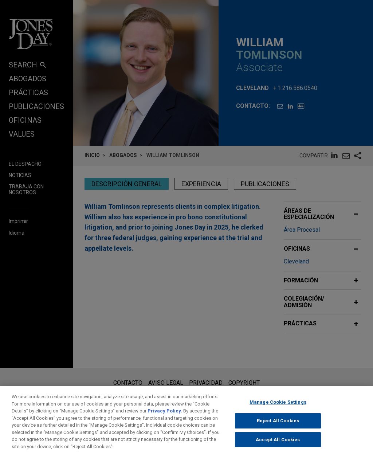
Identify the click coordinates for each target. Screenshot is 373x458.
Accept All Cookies (278, 444)
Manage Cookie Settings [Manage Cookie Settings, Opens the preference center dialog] (278, 407)
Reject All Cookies (278, 425)
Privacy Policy (164, 415)
